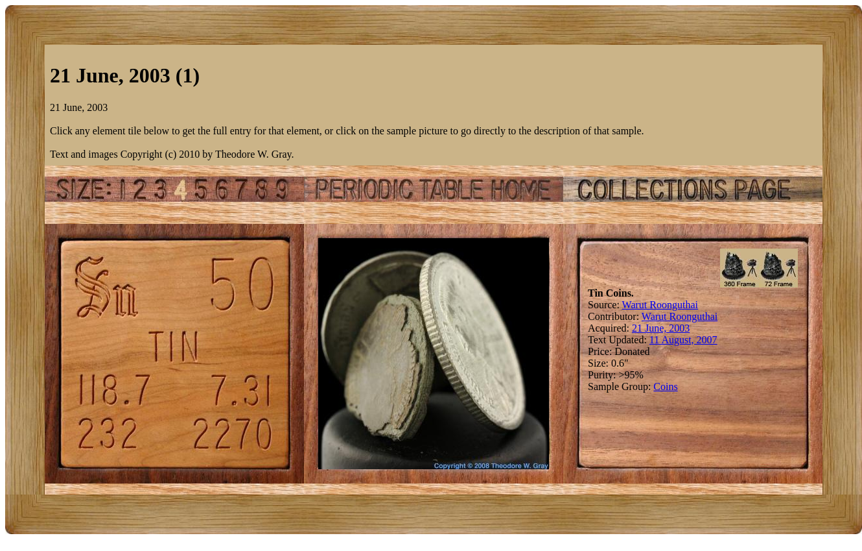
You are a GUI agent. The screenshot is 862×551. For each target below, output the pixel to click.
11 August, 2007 (683, 339)
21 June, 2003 (661, 328)
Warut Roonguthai (660, 304)
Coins (665, 386)
